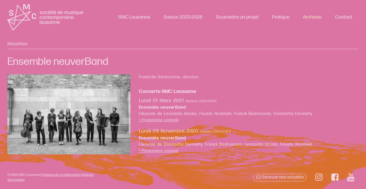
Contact (343, 17)
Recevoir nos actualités (279, 177)
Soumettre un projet (237, 17)
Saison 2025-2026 (183, 17)
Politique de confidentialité (61, 175)
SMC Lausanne (134, 17)
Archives (312, 17)
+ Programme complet (159, 120)
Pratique (280, 17)
